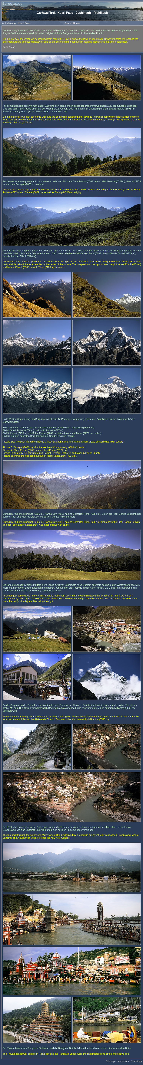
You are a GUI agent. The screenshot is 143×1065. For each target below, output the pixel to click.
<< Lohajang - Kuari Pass (16, 23)
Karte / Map (9, 47)
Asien (67, 23)
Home (76, 23)
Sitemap (110, 1061)
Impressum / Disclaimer (129, 1061)
